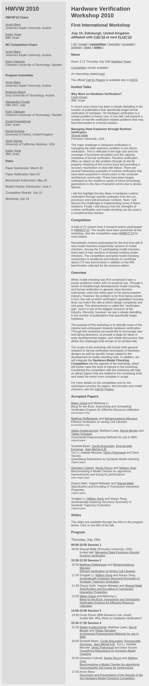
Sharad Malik (79, 135)
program (76, 47)
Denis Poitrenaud (114, 452)
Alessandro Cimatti (17, 101)
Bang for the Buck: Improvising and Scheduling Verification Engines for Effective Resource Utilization (110, 603)
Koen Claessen (15, 61)
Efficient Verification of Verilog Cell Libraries (107, 571)
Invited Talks (81, 87)
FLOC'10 (125, 37)
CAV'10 (99, 37)
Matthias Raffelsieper (84, 418)
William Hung (95, 498)
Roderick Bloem (15, 92)
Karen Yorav (13, 34)
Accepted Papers (85, 396)
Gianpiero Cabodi (82, 468)
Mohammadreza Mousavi (121, 418)
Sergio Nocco (104, 468)
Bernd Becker (129, 430)
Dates (9, 161)
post (102, 73)
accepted (128, 44)
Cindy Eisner (79, 97)
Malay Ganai (79, 403)
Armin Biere (13, 24)
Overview (78, 273)
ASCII (134, 80)
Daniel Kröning (14, 131)
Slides (76, 515)
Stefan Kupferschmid (84, 430)
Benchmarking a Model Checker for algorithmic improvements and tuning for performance (110, 666)
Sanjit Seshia (13, 141)
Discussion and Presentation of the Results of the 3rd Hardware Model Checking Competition (111, 677)
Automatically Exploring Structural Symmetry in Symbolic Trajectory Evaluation (110, 580)
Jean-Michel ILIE (96, 449)
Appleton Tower (121, 61)
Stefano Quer (127, 468)
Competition (78, 67)
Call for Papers (95, 80)
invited (83, 44)
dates (87, 47)
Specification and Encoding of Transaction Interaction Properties (106, 590)
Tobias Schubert (81, 434)
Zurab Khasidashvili (18, 121)
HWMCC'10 (81, 230)
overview (114, 44)
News (75, 54)
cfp (74, 44)
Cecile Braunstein (103, 446)
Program (78, 532)
